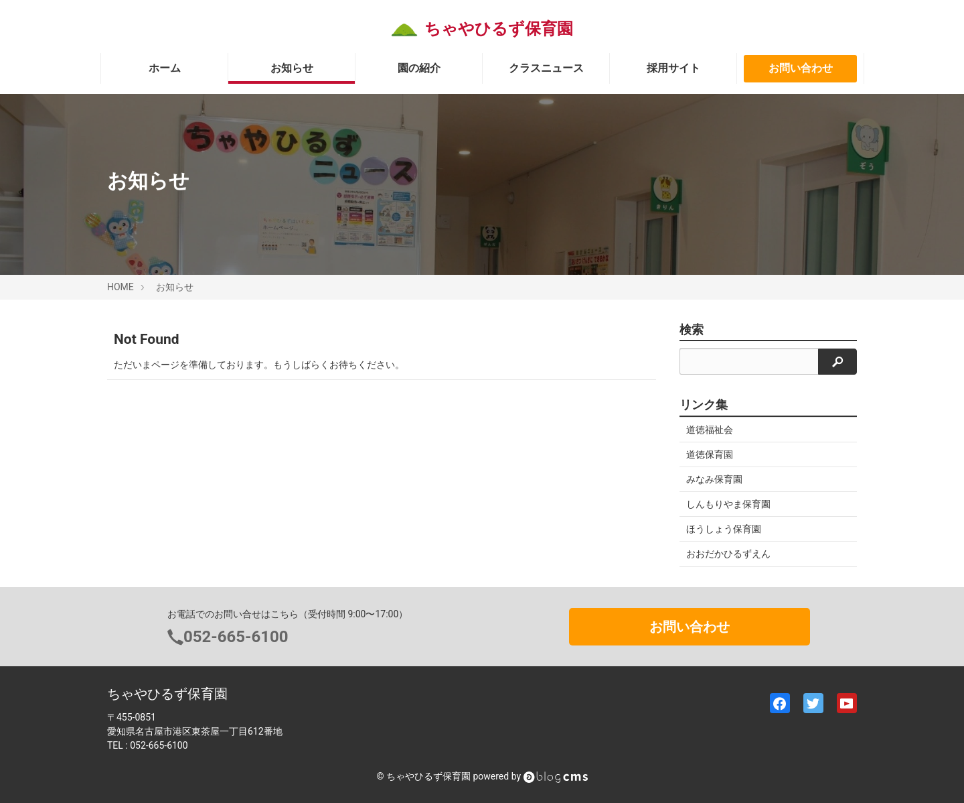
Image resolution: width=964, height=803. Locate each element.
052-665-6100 (236, 636)
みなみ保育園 (714, 479)
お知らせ (291, 68)
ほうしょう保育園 (723, 528)
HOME (120, 287)
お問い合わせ (801, 68)
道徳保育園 (709, 454)
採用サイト (673, 68)
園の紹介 (419, 68)
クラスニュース (546, 68)
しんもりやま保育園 (728, 504)
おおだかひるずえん (728, 553)
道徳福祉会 (709, 429)
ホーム (165, 68)
